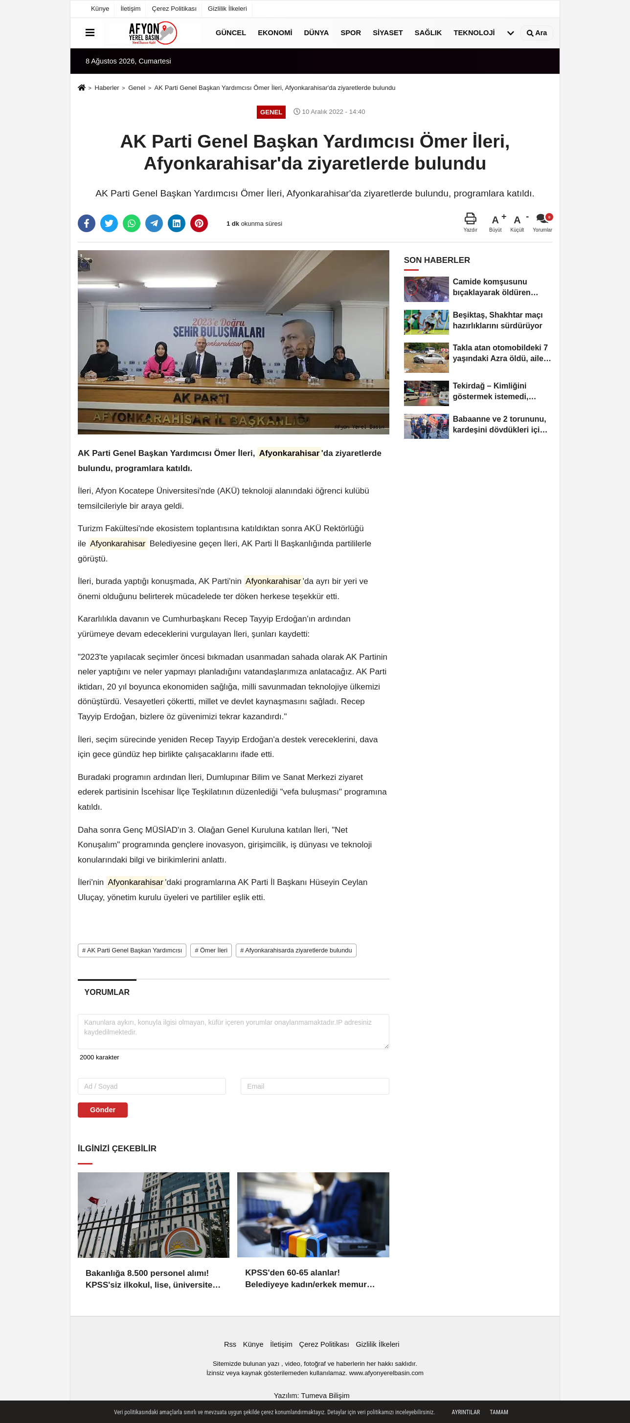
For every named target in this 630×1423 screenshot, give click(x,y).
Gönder (102, 1110)
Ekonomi (275, 33)
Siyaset (388, 33)
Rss (230, 1341)
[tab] (107, 992)
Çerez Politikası (174, 8)
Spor (350, 33)
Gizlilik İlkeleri (227, 8)
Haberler (106, 87)
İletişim (130, 8)
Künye (100, 8)
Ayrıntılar (466, 1412)
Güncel (231, 33)
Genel (136, 87)
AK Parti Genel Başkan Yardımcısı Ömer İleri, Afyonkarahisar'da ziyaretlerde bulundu (275, 87)
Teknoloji (474, 33)
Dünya (316, 33)
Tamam (499, 1412)
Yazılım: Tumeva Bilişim (312, 1393)
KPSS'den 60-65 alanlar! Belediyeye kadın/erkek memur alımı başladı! (306, 1277)
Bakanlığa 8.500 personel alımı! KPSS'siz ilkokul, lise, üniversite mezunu (149, 1277)
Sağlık (428, 33)
